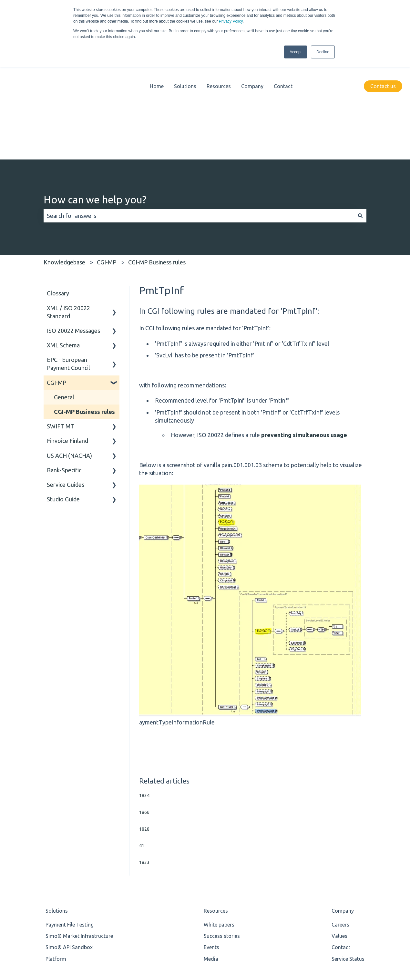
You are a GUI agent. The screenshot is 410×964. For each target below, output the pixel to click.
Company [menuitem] (343, 809)
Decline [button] (322, 52)
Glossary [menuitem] (58, 191)
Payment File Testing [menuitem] (70, 823)
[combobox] (199, 113)
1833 (144, 760)
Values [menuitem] (339, 834)
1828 (144, 727)
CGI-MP (106, 160)
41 (141, 743)
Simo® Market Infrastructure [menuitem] (79, 834)
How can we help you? (95, 97)
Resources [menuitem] (216, 809)
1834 (144, 693)
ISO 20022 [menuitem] (57, 879)
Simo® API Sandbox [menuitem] (69, 845)
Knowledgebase (64, 160)
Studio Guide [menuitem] (63, 397)
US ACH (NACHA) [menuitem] (69, 353)
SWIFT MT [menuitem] (60, 324)
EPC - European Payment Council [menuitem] (68, 261)
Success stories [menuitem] (222, 834)
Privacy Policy (231, 21)
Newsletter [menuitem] (216, 879)
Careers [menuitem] (340, 823)
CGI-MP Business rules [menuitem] (84, 309)
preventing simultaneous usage (304, 333)
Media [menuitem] (211, 857)
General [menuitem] (64, 295)
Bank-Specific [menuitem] (64, 368)
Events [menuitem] (211, 845)
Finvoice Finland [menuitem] (67, 338)
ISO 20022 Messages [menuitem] (73, 228)
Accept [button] (296, 52)
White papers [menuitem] (219, 823)
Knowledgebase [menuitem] (222, 868)
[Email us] (397, 922)
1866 (144, 710)
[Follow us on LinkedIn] (383, 922)
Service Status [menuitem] (348, 857)
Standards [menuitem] (58, 868)
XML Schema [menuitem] (63, 243)
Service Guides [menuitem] (65, 382)
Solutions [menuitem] (57, 809)
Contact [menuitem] (341, 845)
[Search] (360, 113)
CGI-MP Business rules (157, 160)
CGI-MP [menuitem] (56, 280)
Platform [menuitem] (56, 857)
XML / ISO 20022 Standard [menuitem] (68, 210)
